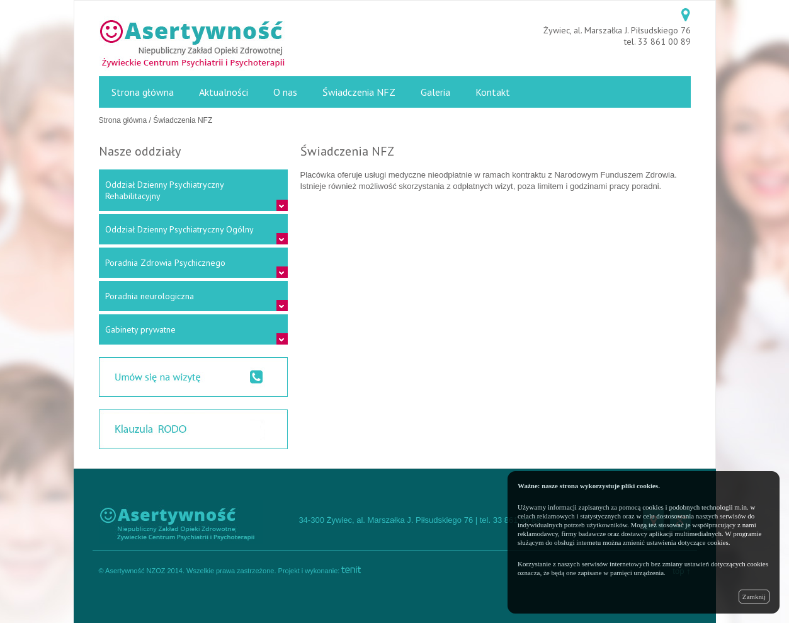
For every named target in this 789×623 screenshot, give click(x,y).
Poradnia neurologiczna (149, 296)
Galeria (435, 92)
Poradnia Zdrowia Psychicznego (165, 262)
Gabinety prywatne (140, 329)
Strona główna (142, 92)
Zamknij (754, 596)
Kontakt (492, 92)
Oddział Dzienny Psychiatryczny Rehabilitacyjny (164, 190)
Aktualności (223, 92)
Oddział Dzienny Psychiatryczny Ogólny (179, 229)
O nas (285, 92)
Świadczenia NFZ (358, 92)
